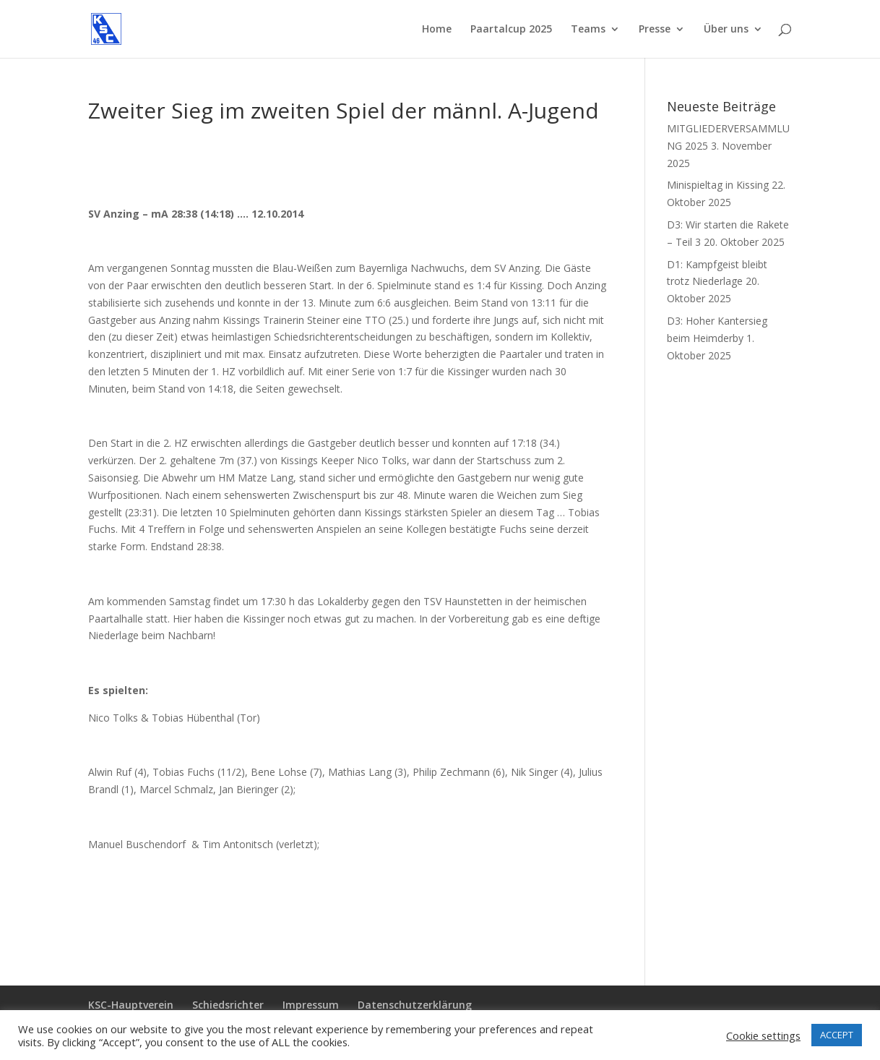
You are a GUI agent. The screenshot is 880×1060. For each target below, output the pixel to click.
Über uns (726, 29)
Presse (654, 29)
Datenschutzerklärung (415, 1005)
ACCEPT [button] (836, 1034)
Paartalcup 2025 (511, 29)
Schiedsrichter (228, 1005)
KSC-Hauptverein (130, 1005)
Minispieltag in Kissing (718, 185)
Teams (588, 29)
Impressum (310, 1005)
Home (437, 29)
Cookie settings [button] (763, 1035)
